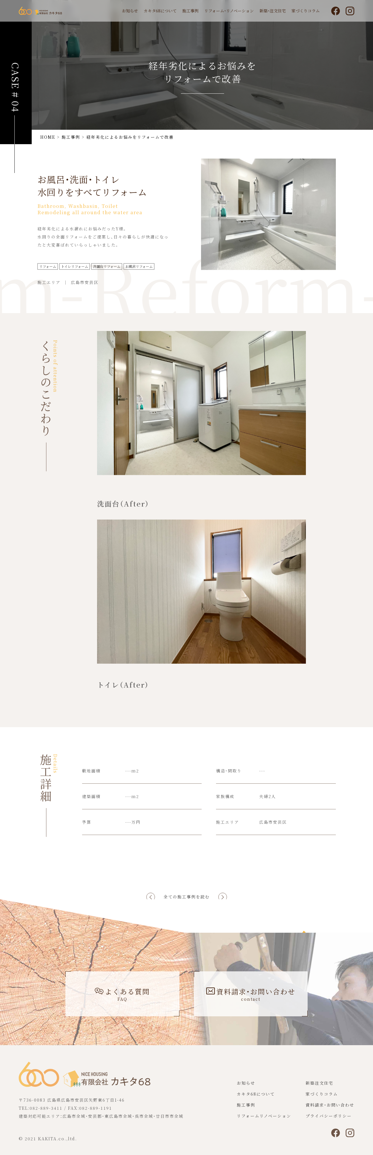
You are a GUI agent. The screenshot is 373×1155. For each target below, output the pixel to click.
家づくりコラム (305, 11)
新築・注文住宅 (273, 11)
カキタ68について (160, 11)
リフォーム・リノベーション (229, 11)
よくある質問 (122, 994)
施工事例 (190, 11)
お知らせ (130, 11)
